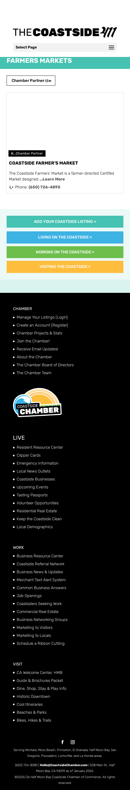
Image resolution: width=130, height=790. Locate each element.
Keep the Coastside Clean (39, 519)
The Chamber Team (34, 372)
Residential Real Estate (37, 511)
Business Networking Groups (42, 619)
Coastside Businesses (36, 479)
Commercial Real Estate (38, 611)
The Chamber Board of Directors (45, 365)
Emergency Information (38, 463)
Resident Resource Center (40, 447)
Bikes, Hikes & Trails (34, 720)
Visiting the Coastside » (65, 266)
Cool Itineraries (30, 704)
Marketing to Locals (34, 635)
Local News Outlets (33, 471)
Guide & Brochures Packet (40, 680)
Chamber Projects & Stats (39, 333)
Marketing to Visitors (34, 627)
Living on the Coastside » (65, 237)
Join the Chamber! (33, 341)
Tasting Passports (32, 495)
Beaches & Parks (31, 712)
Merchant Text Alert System (41, 579)
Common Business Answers (41, 587)
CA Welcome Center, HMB (39, 672)
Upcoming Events (32, 487)
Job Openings (29, 595)
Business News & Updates (40, 572)
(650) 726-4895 (44, 187)
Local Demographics (35, 526)
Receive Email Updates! (37, 349)
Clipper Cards (29, 455)
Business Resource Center (40, 556)
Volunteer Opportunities (38, 503)
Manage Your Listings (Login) (42, 317)
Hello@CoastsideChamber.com (64, 765)
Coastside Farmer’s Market (43, 163)
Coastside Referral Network (40, 564)
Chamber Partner (31, 80)
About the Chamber (34, 357)
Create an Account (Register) (42, 325)
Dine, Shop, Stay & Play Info (41, 688)
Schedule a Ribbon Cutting (41, 643)
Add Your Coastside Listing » (65, 221)
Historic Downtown (33, 696)
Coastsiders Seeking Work (39, 603)
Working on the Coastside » (65, 252)
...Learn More (52, 179)
